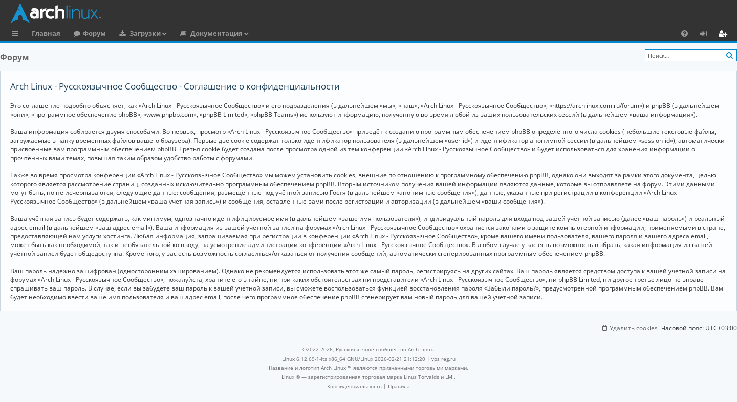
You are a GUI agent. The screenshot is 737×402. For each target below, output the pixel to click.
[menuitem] (684, 33)
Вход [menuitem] (707, 35)
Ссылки (17, 35)
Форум (94, 33)
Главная (46, 33)
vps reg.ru (443, 358)
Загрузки (145, 33)
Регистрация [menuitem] (724, 35)
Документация (216, 33)
